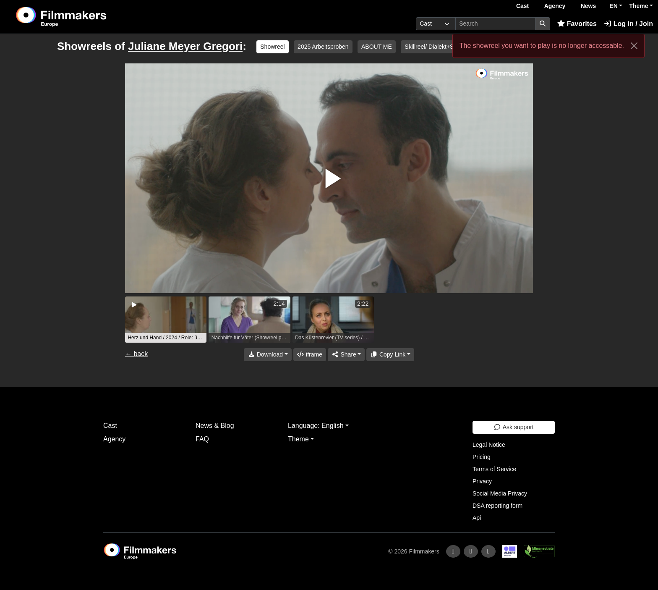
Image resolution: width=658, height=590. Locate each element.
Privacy (482, 481)
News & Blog (215, 425)
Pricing (482, 457)
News (588, 6)
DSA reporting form (497, 505)
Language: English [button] (316, 425)
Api (477, 517)
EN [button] (613, 6)
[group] (165, 319)
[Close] (634, 46)
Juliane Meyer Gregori (185, 46)
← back (136, 353)
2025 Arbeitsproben (323, 46)
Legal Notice (489, 444)
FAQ (202, 439)
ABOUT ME (376, 46)
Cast (522, 6)
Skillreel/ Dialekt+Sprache (438, 46)
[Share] (346, 354)
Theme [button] (638, 6)
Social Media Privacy (500, 493)
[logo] (82, 17)
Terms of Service (494, 469)
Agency (555, 6)
